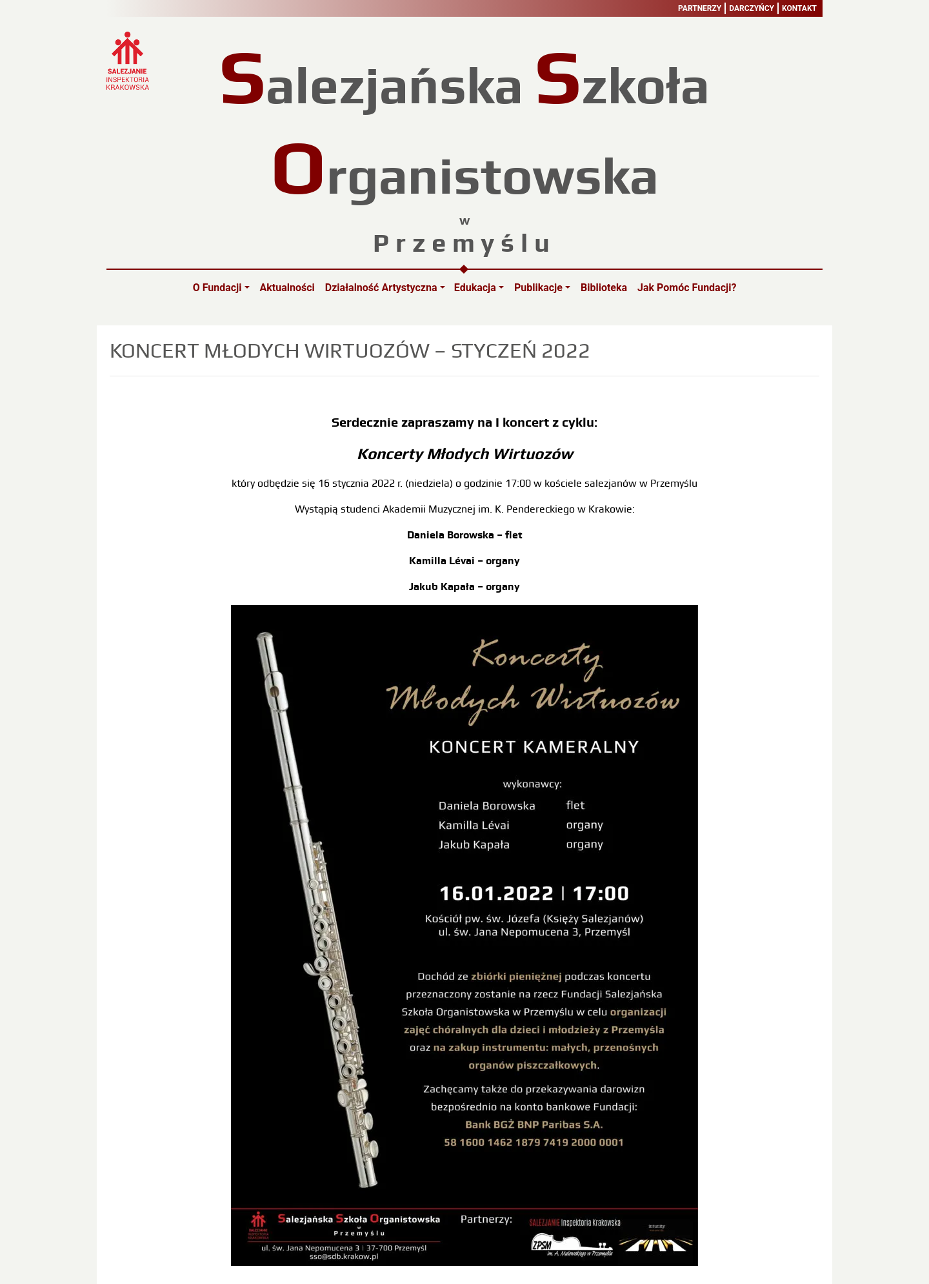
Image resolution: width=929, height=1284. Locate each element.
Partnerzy (699, 8)
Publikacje (538, 287)
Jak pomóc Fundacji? (686, 287)
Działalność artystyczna (381, 287)
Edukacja (475, 287)
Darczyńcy (751, 8)
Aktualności (287, 287)
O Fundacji (217, 287)
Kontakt (799, 8)
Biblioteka (604, 287)
